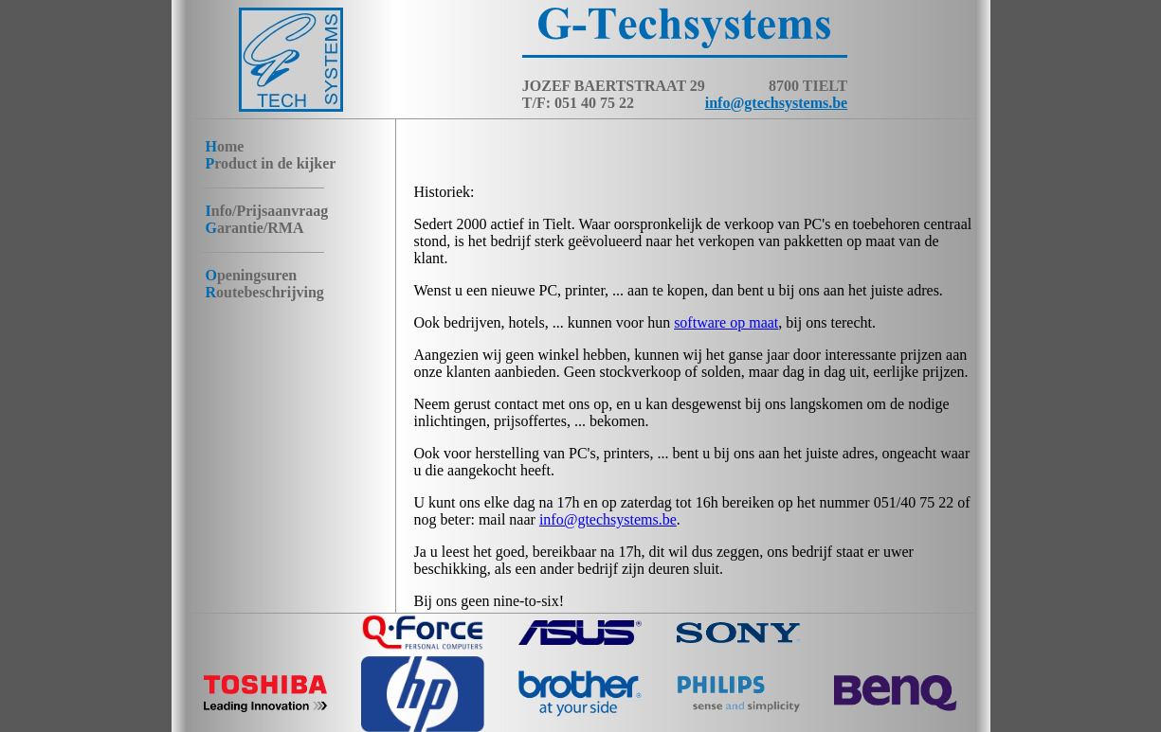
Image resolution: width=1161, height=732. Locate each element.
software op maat (726, 322)
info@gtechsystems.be (776, 103)
